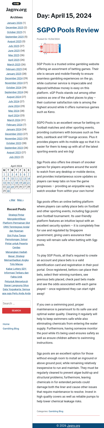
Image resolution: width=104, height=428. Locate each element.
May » (20, 200)
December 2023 (14, 134)
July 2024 (13, 101)
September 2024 (14, 92)
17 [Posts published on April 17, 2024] (12, 182)
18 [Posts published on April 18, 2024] (16, 182)
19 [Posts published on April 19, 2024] (20, 182)
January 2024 (13, 129)
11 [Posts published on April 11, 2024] (16, 178)
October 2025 (14, 32)
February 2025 (14, 69)
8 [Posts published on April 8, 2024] (4, 178)
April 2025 (13, 59)
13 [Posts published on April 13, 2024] (24, 178)
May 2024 (13, 110)
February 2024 (14, 124)
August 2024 (14, 97)
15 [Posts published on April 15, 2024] (4, 182)
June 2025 (14, 50)
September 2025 (14, 36)
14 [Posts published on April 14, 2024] (28, 178)
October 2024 (13, 87)
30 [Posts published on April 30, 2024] (8, 190)
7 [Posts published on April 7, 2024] (28, 174)
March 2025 (13, 64)
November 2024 (14, 83)
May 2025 (13, 55)
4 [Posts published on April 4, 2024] (16, 174)
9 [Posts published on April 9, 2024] (8, 178)
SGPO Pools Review (68, 30)
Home (6, 324)
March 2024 (13, 120)
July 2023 (14, 157)
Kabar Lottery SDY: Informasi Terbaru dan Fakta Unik (16, 272)
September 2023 (14, 147)
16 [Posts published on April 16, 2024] (8, 182)
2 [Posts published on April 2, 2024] (8, 174)
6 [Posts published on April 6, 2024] (24, 174)
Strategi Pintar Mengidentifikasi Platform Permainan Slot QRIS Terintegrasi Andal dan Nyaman (16, 222)
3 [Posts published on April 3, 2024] (12, 174)
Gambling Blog (11, 328)
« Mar (12, 200)
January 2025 (13, 73)
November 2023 (14, 138)
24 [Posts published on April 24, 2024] (12, 186)
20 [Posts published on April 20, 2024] (24, 182)
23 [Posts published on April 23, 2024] (8, 186)
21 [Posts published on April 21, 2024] (28, 182)
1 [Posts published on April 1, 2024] (4, 174)
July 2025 (13, 46)
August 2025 (14, 41)
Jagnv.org (16, 9)
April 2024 (13, 115)
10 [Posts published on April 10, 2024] (12, 178)
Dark (16, 4)
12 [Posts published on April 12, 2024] (20, 178)
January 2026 (14, 22)
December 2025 (14, 27)
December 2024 (14, 78)
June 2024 (14, 106)
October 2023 (13, 143)
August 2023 (14, 152)
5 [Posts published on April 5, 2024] (20, 174)
